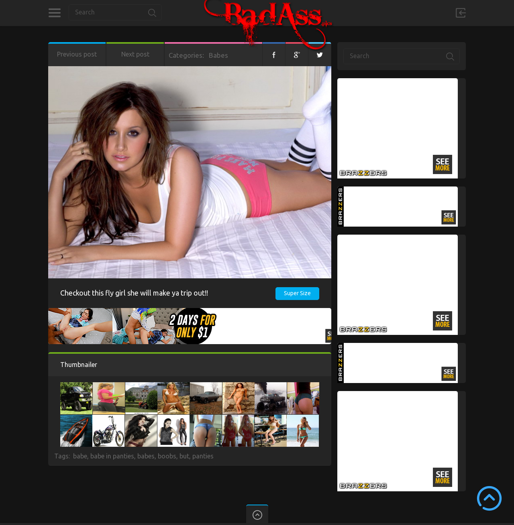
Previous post (77, 54)
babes (146, 456)
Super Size (297, 293)
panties (203, 456)
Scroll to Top (489, 498)
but (184, 456)
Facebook (274, 54)
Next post (135, 54)
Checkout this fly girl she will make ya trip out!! (134, 293)
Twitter (319, 54)
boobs (167, 456)
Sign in (460, 13)
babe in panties (112, 456)
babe (80, 456)
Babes (218, 55)
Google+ (297, 54)
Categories (54, 12)
